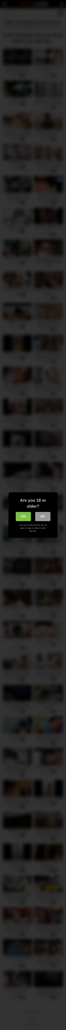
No (43, 516)
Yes (23, 516)
